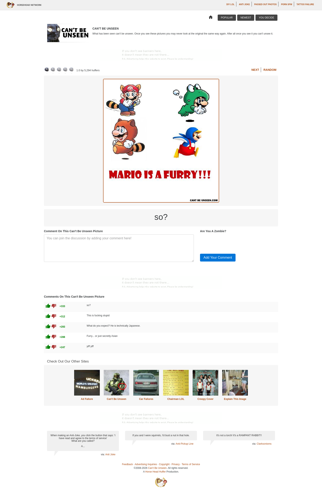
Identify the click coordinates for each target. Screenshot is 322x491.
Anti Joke (244, 4)
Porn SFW (286, 4)
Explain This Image (235, 399)
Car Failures (146, 399)
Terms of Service (191, 464)
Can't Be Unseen (116, 399)
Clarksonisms (264, 443)
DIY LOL (231, 4)
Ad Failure (87, 399)
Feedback (127, 464)
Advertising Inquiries (146, 464)
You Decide (266, 17)
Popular (227, 17)
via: (103, 454)
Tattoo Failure (305, 4)
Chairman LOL (175, 399)
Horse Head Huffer (155, 471)
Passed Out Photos (265, 4)
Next (255, 69)
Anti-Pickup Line (184, 443)
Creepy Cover (205, 399)
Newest (245, 17)
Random (269, 69)
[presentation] (231, 242)
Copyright (164, 464)
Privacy (176, 464)
